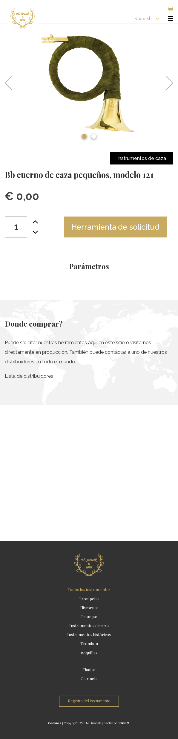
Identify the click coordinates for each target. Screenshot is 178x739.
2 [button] (93, 136)
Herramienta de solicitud (115, 227)
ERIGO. (124, 723)
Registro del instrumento (89, 701)
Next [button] (167, 83)
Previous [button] (11, 83)
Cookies (54, 723)
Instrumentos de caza (141, 158)
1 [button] (84, 136)
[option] (89, 83)
